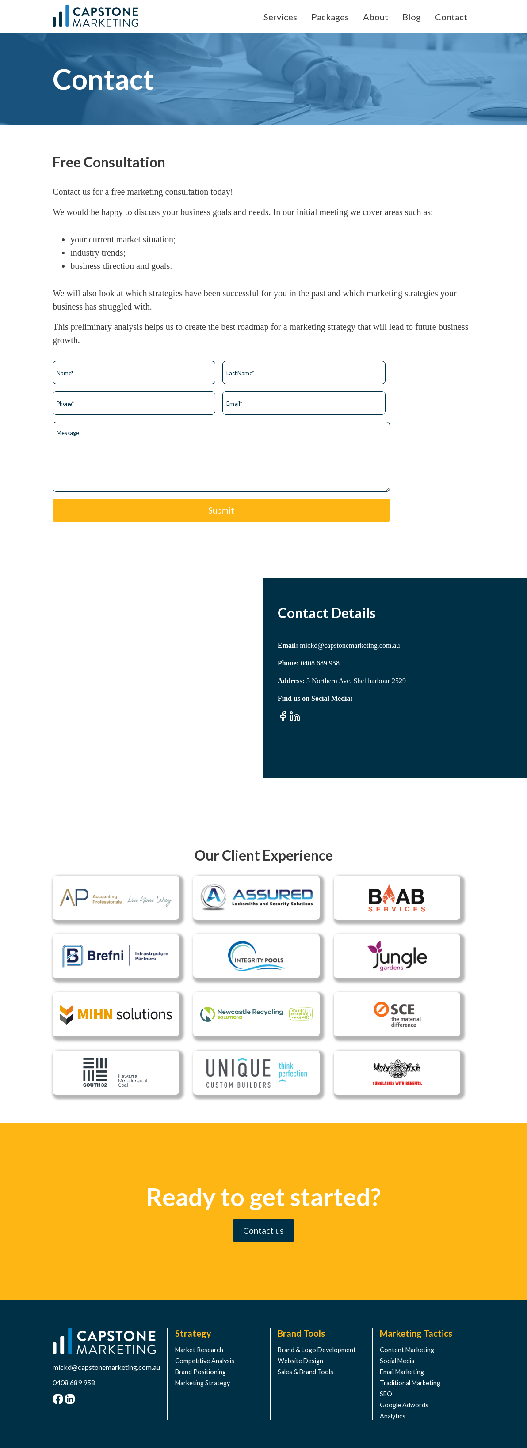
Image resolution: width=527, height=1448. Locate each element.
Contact (451, 16)
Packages (330, 16)
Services (280, 16)
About (375, 16)
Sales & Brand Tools (305, 1372)
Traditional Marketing (410, 1383)
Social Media (397, 1361)
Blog (411, 16)
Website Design (300, 1361)
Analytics (392, 1416)
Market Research (199, 1349)
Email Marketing (402, 1372)
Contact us (263, 1230)
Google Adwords (404, 1405)
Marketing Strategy (202, 1383)
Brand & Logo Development (317, 1349)
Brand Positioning (200, 1372)
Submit (221, 510)
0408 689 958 (74, 1382)
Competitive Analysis (204, 1361)
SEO (386, 1394)
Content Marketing (407, 1349)
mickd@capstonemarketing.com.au (106, 1367)
